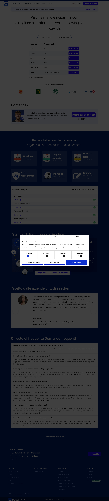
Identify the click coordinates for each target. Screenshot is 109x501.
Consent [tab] (32, 236)
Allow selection (54, 262)
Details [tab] (54, 236)
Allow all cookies (76, 262)
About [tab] (77, 236)
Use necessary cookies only (32, 262)
